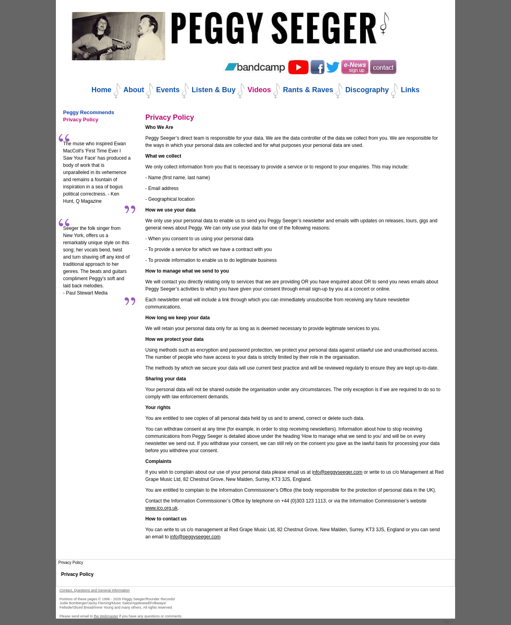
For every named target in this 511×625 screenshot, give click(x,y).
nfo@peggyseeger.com (337, 472)
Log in (448, 621)
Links (410, 90)
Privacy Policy (77, 574)
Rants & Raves (308, 90)
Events (168, 90)
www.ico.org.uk (161, 508)
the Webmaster (106, 616)
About (133, 90)
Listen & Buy (214, 90)
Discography (367, 90)
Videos (259, 90)
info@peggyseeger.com (195, 537)
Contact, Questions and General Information (94, 590)
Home (101, 90)
